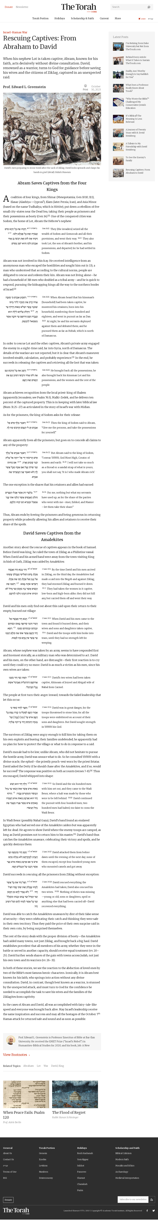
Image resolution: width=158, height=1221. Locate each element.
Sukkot (80, 1165)
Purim (80, 1190)
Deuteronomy (46, 1178)
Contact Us (8, 1159)
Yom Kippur (82, 1159)
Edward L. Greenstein (29, 87)
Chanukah (82, 1184)
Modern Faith (122, 1159)
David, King (57, 1065)
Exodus (42, 1159)
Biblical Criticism (123, 1153)
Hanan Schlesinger (69, 1117)
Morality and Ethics (124, 1165)
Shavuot (81, 1178)
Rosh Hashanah (85, 1153)
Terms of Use (10, 1172)
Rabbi (55, 1117)
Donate (8, 1200)
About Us (7, 1153)
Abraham (28, 1065)
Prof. (7, 87)
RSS (5, 1178)
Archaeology (121, 1172)
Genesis (43, 1153)
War (46, 1065)
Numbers (43, 1172)
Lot (39, 1065)
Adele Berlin (14, 1122)
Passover (81, 1172)
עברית (5, 1165)
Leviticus (43, 1165)
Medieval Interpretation (127, 1178)
